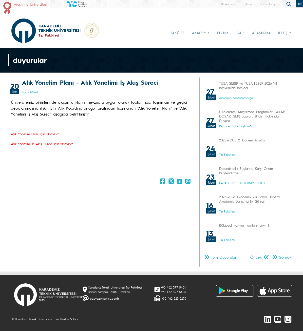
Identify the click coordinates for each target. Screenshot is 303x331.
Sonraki (285, 257)
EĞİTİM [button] (222, 32)
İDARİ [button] (240, 32)
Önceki (256, 257)
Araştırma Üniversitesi (30, 4)
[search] (289, 3)
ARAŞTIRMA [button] (261, 32)
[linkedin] (267, 319)
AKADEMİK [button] (201, 32)
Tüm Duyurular (224, 257)
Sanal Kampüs (269, 4)
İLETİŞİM (284, 32)
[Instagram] (287, 319)
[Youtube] (277, 319)
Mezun (249, 4)
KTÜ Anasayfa (228, 4)
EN (300, 4)
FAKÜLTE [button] (178, 32)
